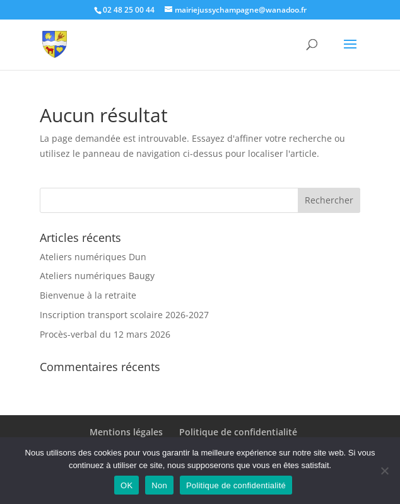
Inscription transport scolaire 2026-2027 (124, 315)
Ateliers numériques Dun (93, 257)
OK (126, 485)
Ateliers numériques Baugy (97, 276)
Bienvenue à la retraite (88, 295)
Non (159, 485)
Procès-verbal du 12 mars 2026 (105, 334)
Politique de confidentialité (238, 432)
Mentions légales (126, 432)
